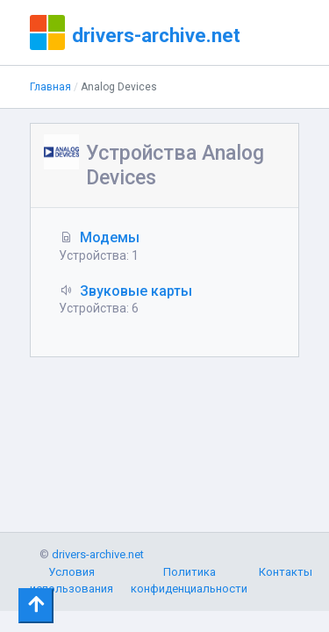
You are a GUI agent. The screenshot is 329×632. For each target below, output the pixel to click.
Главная (50, 87)
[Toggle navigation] (36, 605)
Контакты (285, 571)
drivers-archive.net (156, 35)
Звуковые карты (136, 291)
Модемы (109, 237)
